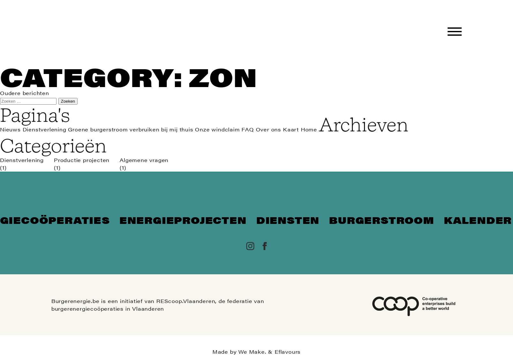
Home (309, 129)
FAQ (248, 129)
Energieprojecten (183, 220)
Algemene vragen (144, 160)
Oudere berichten (24, 93)
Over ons (268, 129)
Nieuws (10, 129)
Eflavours (288, 351)
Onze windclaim (217, 129)
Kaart (291, 129)
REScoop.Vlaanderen (185, 301)
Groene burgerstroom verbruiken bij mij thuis (130, 129)
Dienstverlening (44, 129)
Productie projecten (81, 160)
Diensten (287, 220)
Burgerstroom (381, 220)
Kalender (478, 220)
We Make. (252, 351)
